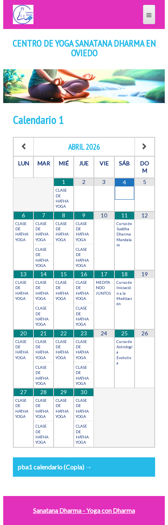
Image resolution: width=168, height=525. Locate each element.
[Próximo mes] (144, 147)
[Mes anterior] (23, 147)
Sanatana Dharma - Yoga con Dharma (84, 510)
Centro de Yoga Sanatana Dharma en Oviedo (84, 48)
